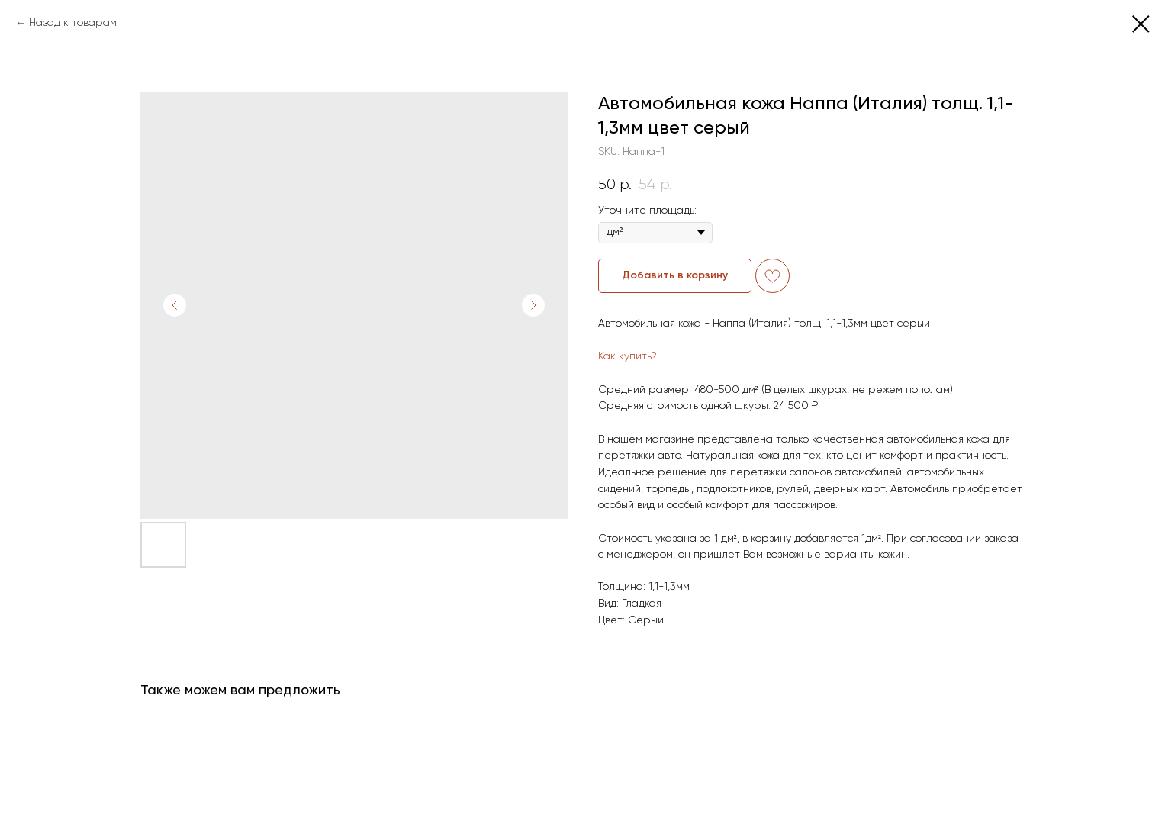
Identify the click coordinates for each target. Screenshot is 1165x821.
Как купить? (627, 356)
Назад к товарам (73, 23)
